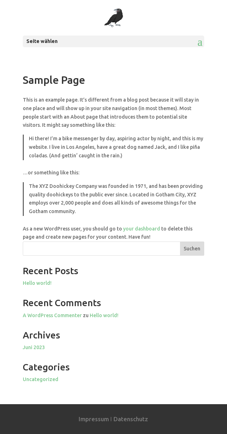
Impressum (94, 419)
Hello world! (37, 283)
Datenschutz (131, 419)
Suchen (192, 248)
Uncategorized (40, 379)
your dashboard (141, 229)
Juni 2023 (34, 347)
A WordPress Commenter (52, 315)
